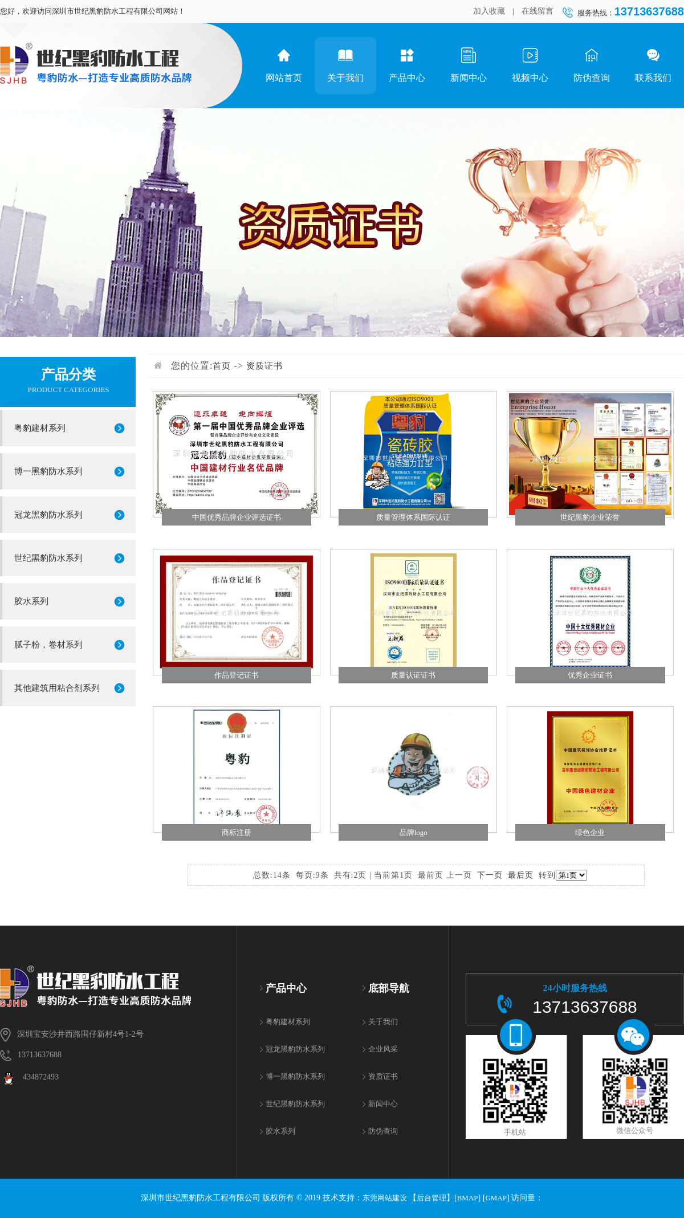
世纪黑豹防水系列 (48, 558)
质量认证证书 (413, 675)
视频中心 (530, 65)
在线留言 (537, 11)
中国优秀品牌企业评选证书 (236, 517)
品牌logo (413, 832)
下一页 (490, 875)
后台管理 (431, 1197)
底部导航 (388, 988)
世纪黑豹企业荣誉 (590, 517)
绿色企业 (590, 832)
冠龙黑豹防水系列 (48, 514)
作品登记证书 (236, 675)
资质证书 (264, 365)
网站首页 (284, 65)
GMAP (496, 1197)
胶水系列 (31, 601)
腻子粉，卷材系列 (48, 644)
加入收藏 (489, 11)
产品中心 (407, 65)
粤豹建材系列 (40, 428)
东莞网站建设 (385, 1197)
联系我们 (653, 65)
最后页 (521, 875)
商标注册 (236, 832)
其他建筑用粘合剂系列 (57, 687)
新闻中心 (468, 65)
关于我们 (345, 65)
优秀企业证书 (590, 675)
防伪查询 (591, 65)
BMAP (467, 1197)
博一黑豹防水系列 (48, 471)
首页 (222, 365)
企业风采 (383, 1049)
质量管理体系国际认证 (413, 517)
